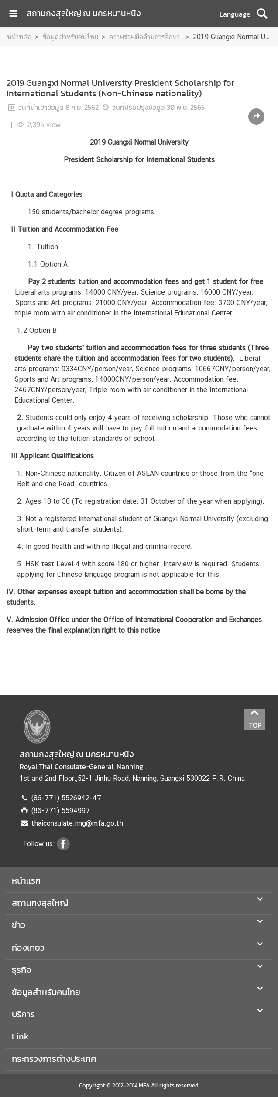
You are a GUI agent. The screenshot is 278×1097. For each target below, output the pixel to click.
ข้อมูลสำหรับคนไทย (70, 37)
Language (235, 14)
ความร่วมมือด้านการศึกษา (145, 37)
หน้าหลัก (19, 37)
